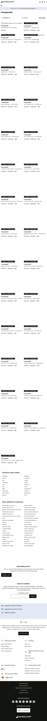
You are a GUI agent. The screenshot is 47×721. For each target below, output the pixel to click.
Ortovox (4, 478)
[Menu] (1, 5)
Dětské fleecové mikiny (30, 507)
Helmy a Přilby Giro (29, 528)
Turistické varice (6, 526)
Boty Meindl (27, 522)
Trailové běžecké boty (8, 535)
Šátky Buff (27, 541)
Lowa (3, 484)
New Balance (27, 488)
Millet (3, 488)
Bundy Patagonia (28, 545)
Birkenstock (27, 493)
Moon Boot (5, 491)
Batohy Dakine (28, 524)
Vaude (26, 482)
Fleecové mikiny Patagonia (31, 511)
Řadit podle (42, 18)
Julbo (25, 486)
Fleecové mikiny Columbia (31, 518)
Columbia (26, 478)
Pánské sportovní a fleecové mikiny (11, 516)
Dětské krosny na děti (7, 545)
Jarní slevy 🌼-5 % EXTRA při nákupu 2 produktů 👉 (23, 8)
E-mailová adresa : (23, 593)
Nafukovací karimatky (7, 520)
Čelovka (4, 522)
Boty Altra (26, 539)
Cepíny (4, 531)
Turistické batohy (6, 528)
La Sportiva (5, 482)
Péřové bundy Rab (29, 531)
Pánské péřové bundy (8, 511)
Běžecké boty (5, 537)
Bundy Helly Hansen (29, 516)
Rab (3, 480)
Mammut (26, 484)
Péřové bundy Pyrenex (30, 514)
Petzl (25, 495)
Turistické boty (6, 533)
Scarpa (26, 480)
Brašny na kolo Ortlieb (30, 537)
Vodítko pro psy (28, 535)
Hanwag (26, 491)
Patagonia (5, 476)
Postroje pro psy (28, 533)
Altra (3, 486)
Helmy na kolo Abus (29, 543)
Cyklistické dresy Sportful (30, 526)
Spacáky (4, 524)
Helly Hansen (5, 493)
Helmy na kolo (6, 543)
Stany (3, 518)
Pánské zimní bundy (7, 514)
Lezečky (4, 539)
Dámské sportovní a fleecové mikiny (11, 509)
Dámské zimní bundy (7, 507)
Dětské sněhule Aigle (29, 509)
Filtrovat (6, 18)
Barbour (4, 495)
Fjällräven (26, 476)
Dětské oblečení (28, 505)
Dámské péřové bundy (8, 505)
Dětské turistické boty (7, 541)
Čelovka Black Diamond (30, 520)
